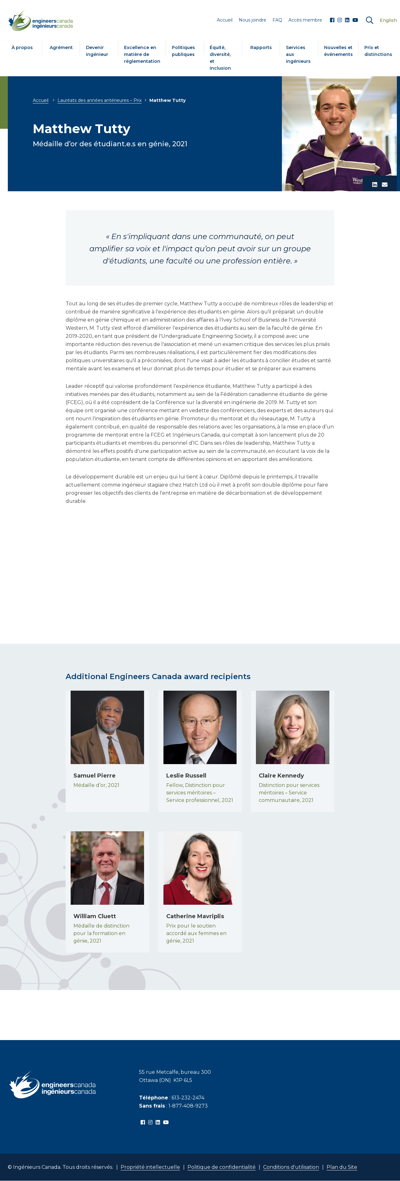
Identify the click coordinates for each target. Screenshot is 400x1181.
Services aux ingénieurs (298, 54)
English (388, 20)
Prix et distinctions (378, 51)
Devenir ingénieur (97, 51)
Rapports (261, 47)
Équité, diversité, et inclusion (220, 58)
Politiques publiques (183, 51)
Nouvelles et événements (338, 51)
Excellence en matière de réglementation (142, 54)
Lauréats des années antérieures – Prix (100, 100)
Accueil (40, 100)
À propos (22, 47)
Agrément (61, 47)
